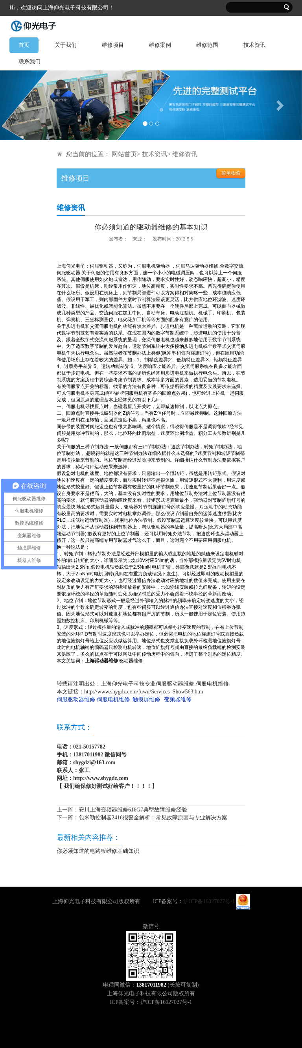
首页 (23, 45)
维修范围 (207, 45)
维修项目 (113, 45)
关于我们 (66, 45)
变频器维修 (178, 699)
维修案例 (160, 45)
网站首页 (124, 154)
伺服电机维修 (113, 699)
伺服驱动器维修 (76, 699)
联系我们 (29, 62)
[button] (22, 105)
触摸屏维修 (146, 699)
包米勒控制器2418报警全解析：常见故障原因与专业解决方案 (153, 818)
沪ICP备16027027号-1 (209, 901)
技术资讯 (254, 45)
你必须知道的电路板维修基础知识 (98, 851)
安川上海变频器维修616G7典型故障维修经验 (133, 810)
